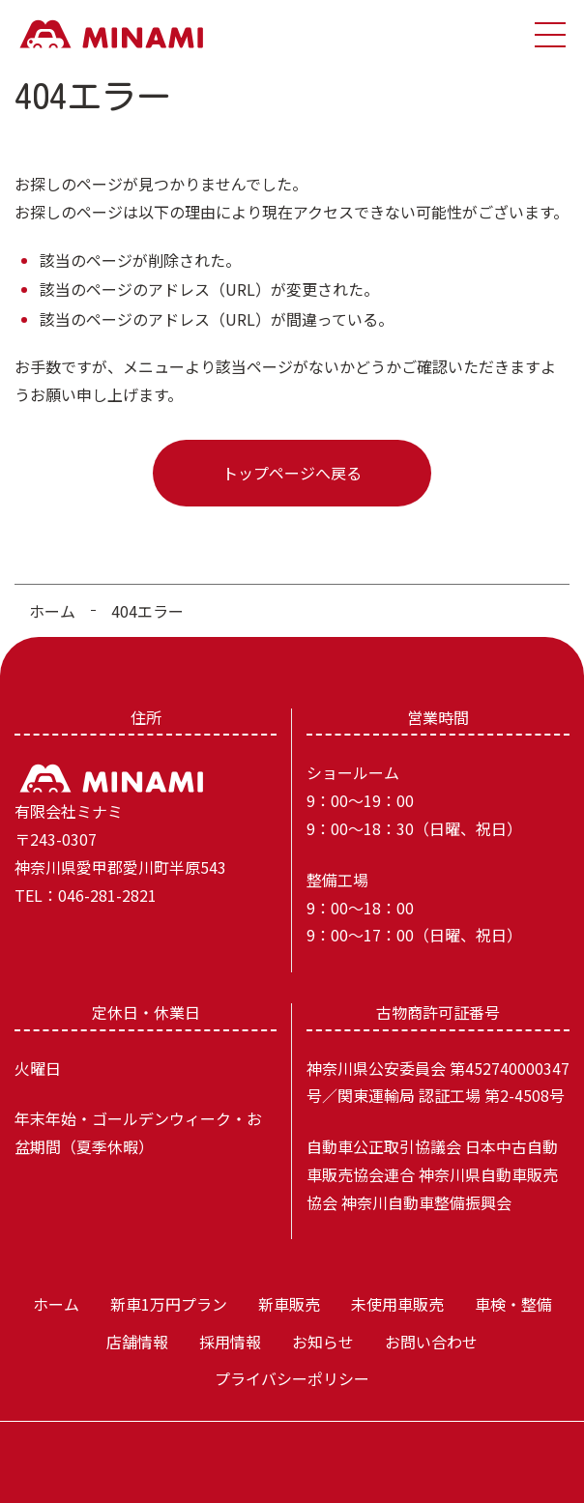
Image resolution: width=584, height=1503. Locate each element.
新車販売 (289, 1303)
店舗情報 (137, 1341)
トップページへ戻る (292, 472)
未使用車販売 (397, 1303)
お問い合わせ (431, 1341)
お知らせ (323, 1341)
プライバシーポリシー (292, 1378)
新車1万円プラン (168, 1303)
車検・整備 (513, 1303)
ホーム (52, 610)
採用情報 (230, 1341)
